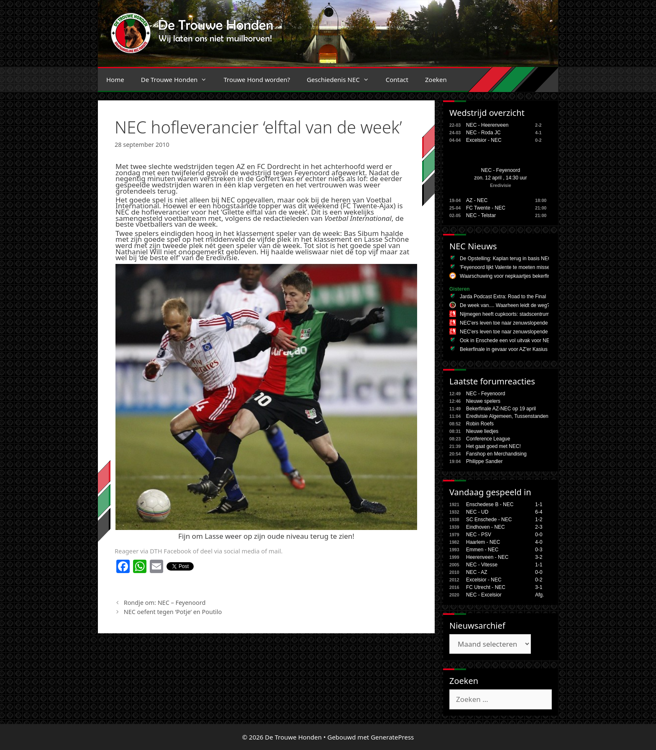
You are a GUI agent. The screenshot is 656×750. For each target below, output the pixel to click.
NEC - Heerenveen (487, 125)
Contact (397, 79)
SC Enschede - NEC (489, 519)
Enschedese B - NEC (489, 504)
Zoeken (436, 79)
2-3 (538, 527)
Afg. (539, 595)
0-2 (538, 580)
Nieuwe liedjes (482, 431)
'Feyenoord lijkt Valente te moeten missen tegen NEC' (519, 267)
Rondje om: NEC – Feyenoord (165, 603)
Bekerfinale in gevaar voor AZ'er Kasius (504, 349)
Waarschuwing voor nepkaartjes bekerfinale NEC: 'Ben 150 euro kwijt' (537, 276)
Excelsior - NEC (484, 140)
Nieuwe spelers (483, 401)
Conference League (488, 439)
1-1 (538, 504)
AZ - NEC (476, 200)
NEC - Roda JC (483, 133)
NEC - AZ (476, 572)
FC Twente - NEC (485, 208)
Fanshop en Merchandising (496, 454)
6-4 (538, 512)
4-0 (538, 542)
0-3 (538, 550)
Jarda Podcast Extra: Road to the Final (503, 296)
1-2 (538, 519)
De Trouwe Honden (178, 79)
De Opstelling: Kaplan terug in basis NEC (505, 258)
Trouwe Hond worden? (256, 79)
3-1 (538, 587)
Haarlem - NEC (483, 542)
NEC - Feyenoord (500, 170)
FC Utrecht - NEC (485, 587)
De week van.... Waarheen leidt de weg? (505, 305)
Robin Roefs (480, 424)
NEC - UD (477, 512)
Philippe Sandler (484, 461)
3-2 (538, 557)
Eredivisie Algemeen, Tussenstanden (507, 416)
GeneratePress (392, 737)
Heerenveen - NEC (487, 557)
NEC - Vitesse (481, 565)
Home (115, 79)
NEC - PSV (478, 535)
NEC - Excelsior (484, 595)
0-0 (538, 535)
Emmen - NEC (482, 550)
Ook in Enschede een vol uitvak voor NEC (506, 340)
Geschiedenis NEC (342, 79)
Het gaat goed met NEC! (493, 446)
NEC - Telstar (481, 215)
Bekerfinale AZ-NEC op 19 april (501, 409)
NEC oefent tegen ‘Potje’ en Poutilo (173, 612)
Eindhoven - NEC (485, 527)
